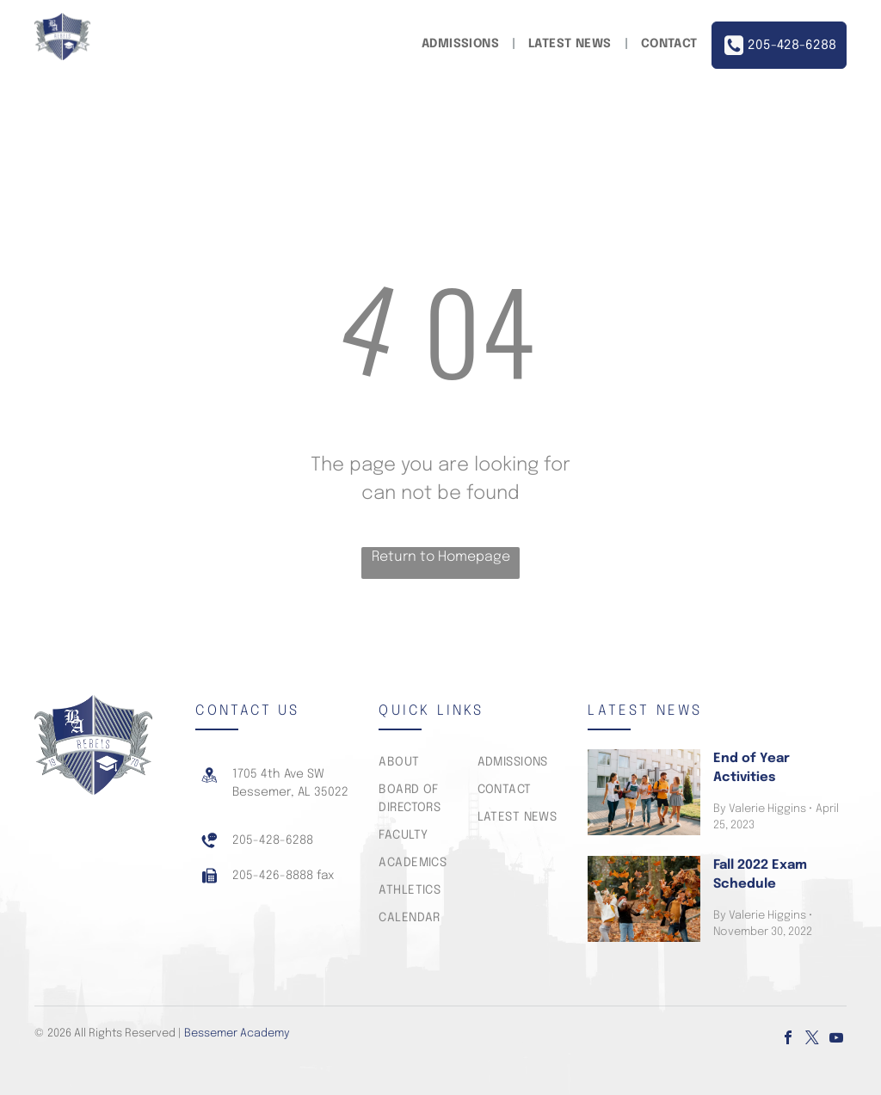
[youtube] (836, 1039)
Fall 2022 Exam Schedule (760, 875)
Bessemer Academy (237, 1033)
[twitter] (812, 1039)
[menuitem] (462, 44)
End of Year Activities (751, 768)
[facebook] (788, 1039)
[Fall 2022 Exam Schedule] (643, 899)
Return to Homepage (441, 557)
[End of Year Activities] (643, 792)
